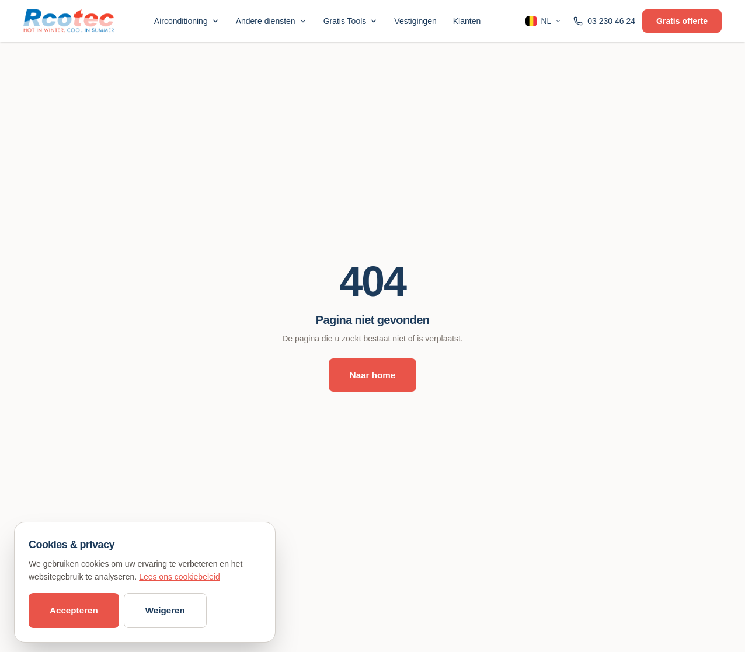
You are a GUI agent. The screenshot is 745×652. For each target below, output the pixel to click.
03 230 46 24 (604, 21)
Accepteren (74, 610)
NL (543, 21)
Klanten (467, 21)
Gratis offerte (682, 21)
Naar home (373, 375)
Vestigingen (415, 21)
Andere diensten (271, 21)
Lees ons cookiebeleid (179, 576)
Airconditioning (187, 21)
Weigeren (165, 610)
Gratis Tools (350, 21)
